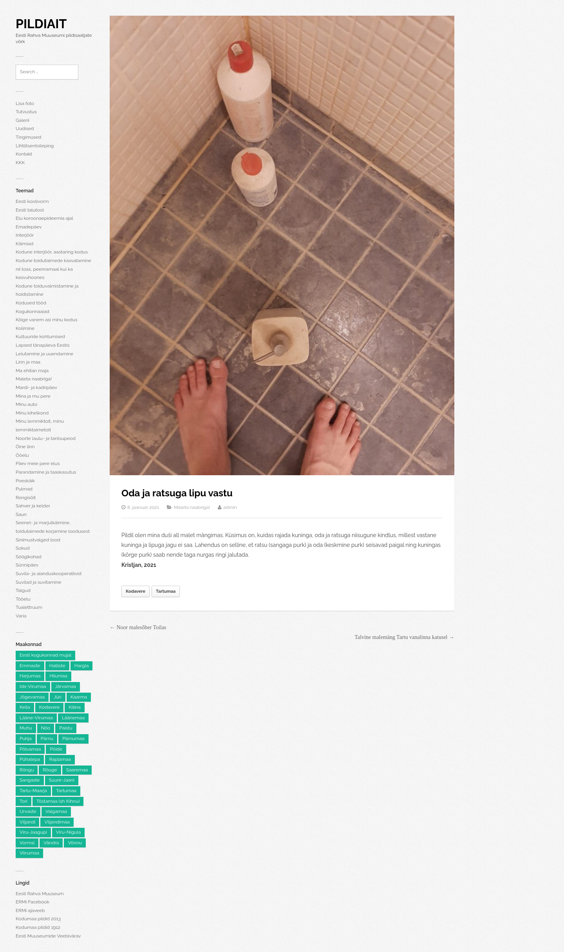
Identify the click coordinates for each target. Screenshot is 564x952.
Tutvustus (26, 111)
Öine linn (25, 446)
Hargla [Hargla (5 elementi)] (81, 665)
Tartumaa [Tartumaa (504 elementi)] (66, 790)
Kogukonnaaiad (32, 311)
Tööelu (23, 599)
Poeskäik (25, 480)
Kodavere (135, 591)
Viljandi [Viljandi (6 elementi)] (27, 822)
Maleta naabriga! (34, 379)
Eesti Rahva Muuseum (39, 893)
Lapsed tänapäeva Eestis (42, 345)
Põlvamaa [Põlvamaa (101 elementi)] (30, 749)
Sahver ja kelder (33, 506)
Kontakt (24, 154)
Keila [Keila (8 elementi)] (25, 707)
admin (230, 507)
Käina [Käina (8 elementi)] (74, 707)
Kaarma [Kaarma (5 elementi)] (78, 697)
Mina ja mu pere (33, 396)
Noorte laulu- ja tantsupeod (46, 438)
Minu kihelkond (32, 413)
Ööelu (22, 455)
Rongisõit (26, 497)
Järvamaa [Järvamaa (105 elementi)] (65, 686)
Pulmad (24, 489)
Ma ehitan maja (32, 370)
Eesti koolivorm (32, 201)
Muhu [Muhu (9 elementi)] (26, 728)
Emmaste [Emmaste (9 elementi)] (30, 665)
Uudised (25, 128)
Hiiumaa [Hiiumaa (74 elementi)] (58, 676)
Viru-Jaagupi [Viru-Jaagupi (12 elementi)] (33, 832)
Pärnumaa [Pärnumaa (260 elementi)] (73, 738)
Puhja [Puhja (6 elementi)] (26, 738)
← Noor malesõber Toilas (138, 627)
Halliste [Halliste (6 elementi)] (57, 665)
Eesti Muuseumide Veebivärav (48, 936)
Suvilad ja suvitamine (38, 582)
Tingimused (28, 137)
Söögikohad (29, 556)
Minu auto (26, 404)
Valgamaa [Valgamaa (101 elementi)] (56, 811)
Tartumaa (165, 591)
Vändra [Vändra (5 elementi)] (51, 842)
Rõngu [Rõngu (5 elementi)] (27, 770)
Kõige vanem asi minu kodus (47, 319)
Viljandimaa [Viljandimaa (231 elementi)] (56, 822)
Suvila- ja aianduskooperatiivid (48, 573)
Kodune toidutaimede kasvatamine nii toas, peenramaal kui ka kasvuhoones (53, 269)
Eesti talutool (30, 210)
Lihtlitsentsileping (35, 145)
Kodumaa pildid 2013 (38, 918)
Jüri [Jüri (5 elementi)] (57, 697)
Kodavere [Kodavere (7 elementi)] (49, 707)
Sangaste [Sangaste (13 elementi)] (30, 780)
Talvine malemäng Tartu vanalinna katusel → (404, 637)
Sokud (22, 548)
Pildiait (41, 23)
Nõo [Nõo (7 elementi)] (45, 728)
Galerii (22, 120)
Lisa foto (25, 103)
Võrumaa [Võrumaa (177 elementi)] (29, 853)
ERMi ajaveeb (30, 910)
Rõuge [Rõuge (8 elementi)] (50, 770)
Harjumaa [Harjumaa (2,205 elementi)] (30, 676)
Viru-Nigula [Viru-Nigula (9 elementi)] (68, 832)
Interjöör (25, 235)
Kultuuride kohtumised (40, 336)
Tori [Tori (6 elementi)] (23, 801)
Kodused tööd (31, 303)
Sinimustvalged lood (38, 540)
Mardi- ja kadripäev (36, 387)
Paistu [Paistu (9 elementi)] (65, 728)
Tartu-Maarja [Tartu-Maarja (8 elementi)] (33, 790)
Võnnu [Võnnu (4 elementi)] (75, 842)
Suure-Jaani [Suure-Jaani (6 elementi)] (61, 780)
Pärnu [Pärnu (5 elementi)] (47, 738)
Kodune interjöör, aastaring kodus (52, 252)
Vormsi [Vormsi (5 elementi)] (27, 842)
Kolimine (25, 328)
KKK (20, 162)
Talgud (23, 590)
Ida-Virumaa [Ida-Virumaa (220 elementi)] (33, 686)
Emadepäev (29, 227)
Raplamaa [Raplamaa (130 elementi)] (60, 759)
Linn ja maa (28, 362)
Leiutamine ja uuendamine (44, 354)
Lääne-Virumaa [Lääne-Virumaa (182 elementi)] (36, 717)
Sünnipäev (27, 565)
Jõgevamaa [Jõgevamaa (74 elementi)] (32, 697)
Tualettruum (29, 607)
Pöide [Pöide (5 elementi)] (56, 749)
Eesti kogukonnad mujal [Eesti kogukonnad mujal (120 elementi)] (45, 655)
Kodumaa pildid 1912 (38, 927)
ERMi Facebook (32, 902)
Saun (21, 514)
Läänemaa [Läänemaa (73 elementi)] (73, 717)
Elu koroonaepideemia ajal (44, 218)
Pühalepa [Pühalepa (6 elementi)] (30, 759)
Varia (21, 616)
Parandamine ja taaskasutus (46, 472)
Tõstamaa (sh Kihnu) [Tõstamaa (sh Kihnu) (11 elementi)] (58, 801)
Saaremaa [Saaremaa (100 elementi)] (77, 770)
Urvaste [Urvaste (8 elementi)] (28, 811)
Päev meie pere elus (38, 463)
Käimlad (24, 243)
